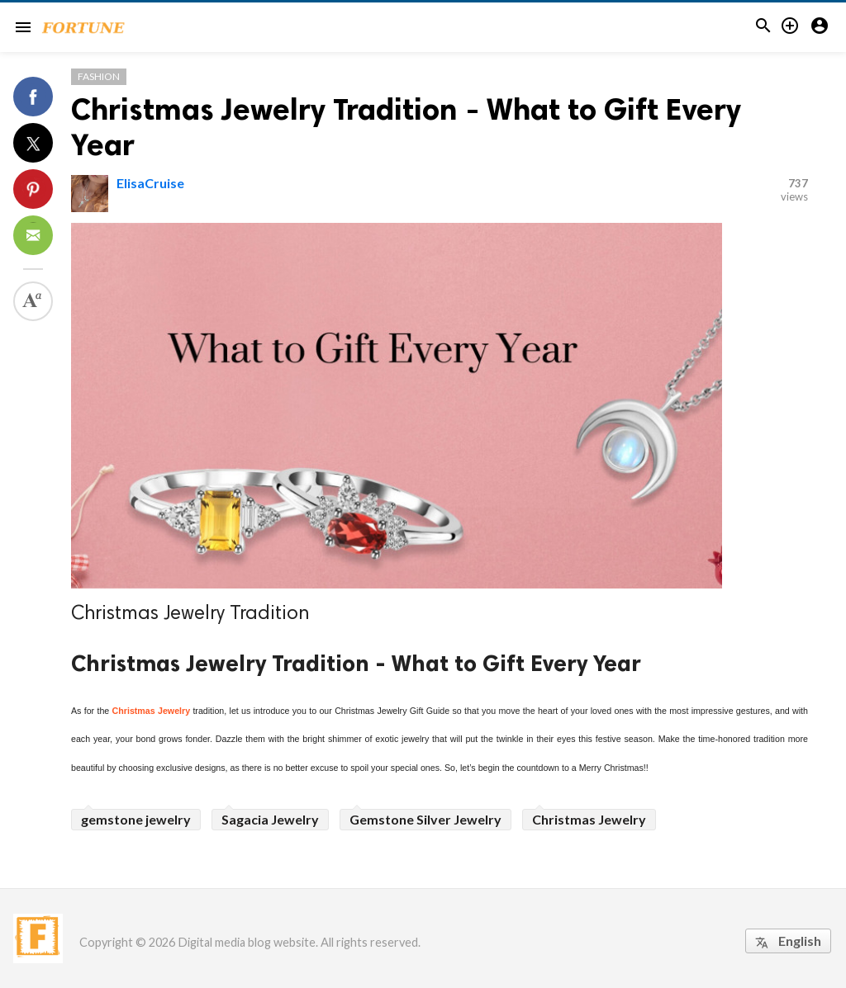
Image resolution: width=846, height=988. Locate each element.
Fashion (99, 76)
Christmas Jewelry (151, 711)
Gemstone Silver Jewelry (425, 819)
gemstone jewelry (136, 819)
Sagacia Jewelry (270, 819)
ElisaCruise (150, 183)
